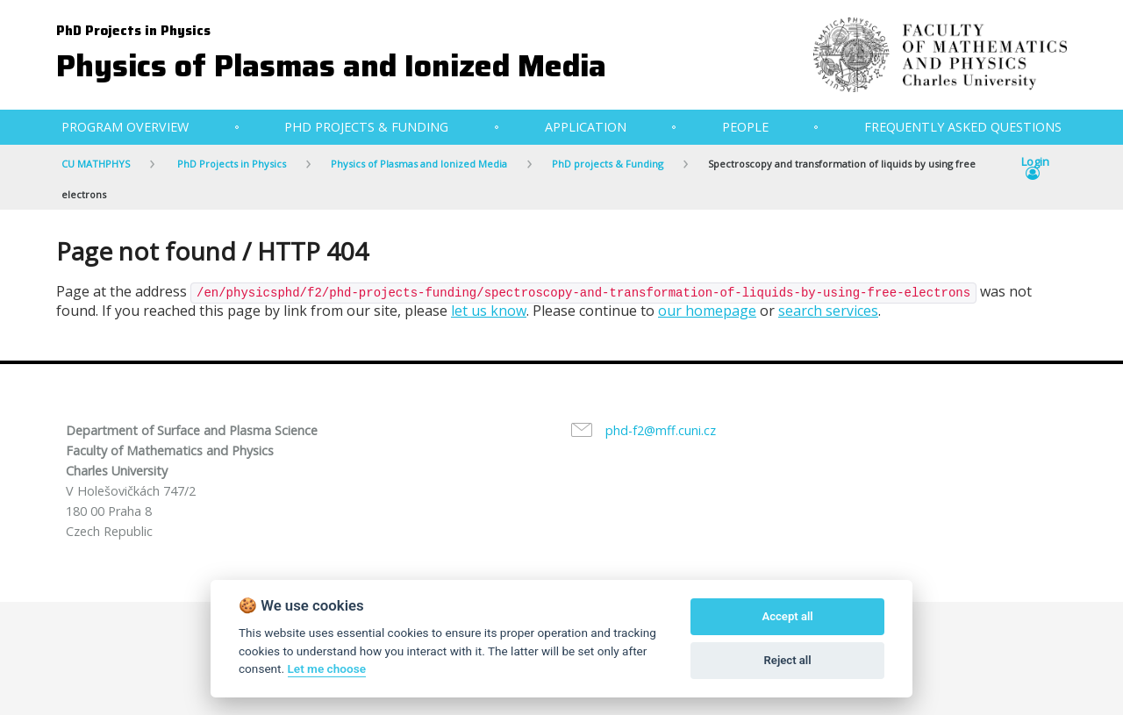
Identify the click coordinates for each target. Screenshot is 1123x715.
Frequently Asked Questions (963, 126)
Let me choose (327, 668)
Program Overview (125, 126)
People (745, 126)
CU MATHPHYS (95, 163)
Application (585, 126)
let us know (488, 310)
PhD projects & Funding (366, 126)
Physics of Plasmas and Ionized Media (331, 65)
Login (1035, 168)
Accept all (787, 616)
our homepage (707, 310)
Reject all (788, 660)
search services (828, 310)
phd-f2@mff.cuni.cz (660, 430)
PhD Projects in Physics (133, 30)
